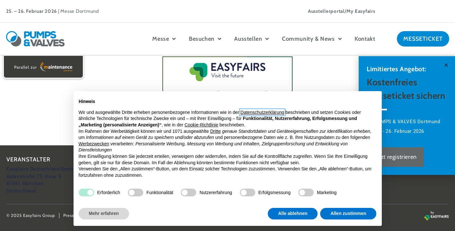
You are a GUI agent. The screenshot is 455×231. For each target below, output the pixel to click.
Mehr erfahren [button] (104, 213)
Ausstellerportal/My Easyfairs (341, 11)
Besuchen (205, 39)
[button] (446, 65)
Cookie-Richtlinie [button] (201, 124)
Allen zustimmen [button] (348, 213)
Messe (164, 39)
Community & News (312, 39)
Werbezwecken (94, 143)
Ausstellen (251, 39)
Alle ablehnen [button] (292, 213)
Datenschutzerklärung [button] (262, 112)
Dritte (215, 131)
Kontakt (364, 38)
